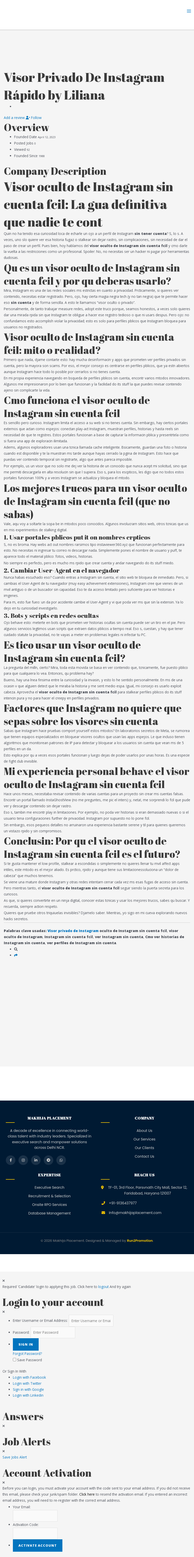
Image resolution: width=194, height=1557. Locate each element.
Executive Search (49, 1187)
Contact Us (144, 1156)
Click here (87, 1494)
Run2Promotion (140, 1240)
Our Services (145, 1139)
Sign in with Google (28, 1389)
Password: (21, 1332)
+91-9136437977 (123, 1203)
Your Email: (22, 1506)
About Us (144, 1130)
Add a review (15, 117)
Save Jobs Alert (15, 1457)
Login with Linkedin (29, 1395)
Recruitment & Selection (49, 1196)
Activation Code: (26, 1524)
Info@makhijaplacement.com (135, 1212)
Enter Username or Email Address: (40, 1320)
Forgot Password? (27, 1353)
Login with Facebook (30, 1377)
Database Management (49, 1213)
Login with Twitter (28, 1383)
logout (103, 1286)
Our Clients (144, 1147)
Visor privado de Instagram (73, 930)
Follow (34, 117)
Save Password (29, 1359)
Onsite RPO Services (49, 1204)
